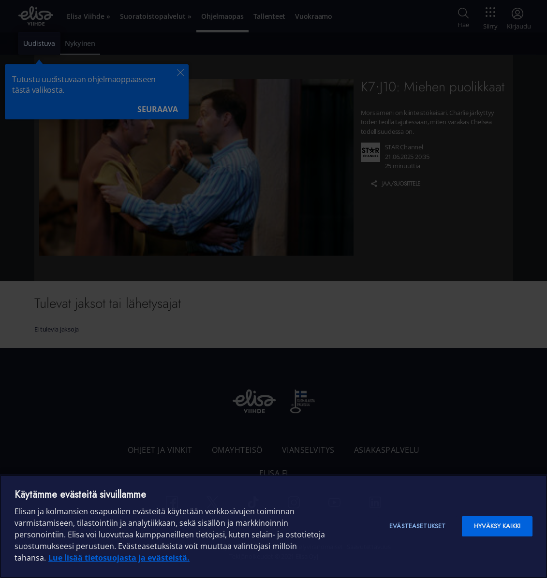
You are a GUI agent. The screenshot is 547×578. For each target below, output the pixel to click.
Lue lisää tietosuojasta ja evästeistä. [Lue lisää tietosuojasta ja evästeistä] (119, 557)
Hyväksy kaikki (497, 526)
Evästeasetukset (417, 526)
